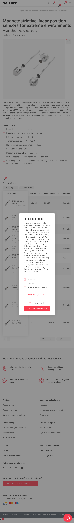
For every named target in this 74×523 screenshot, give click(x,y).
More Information (30, 295)
